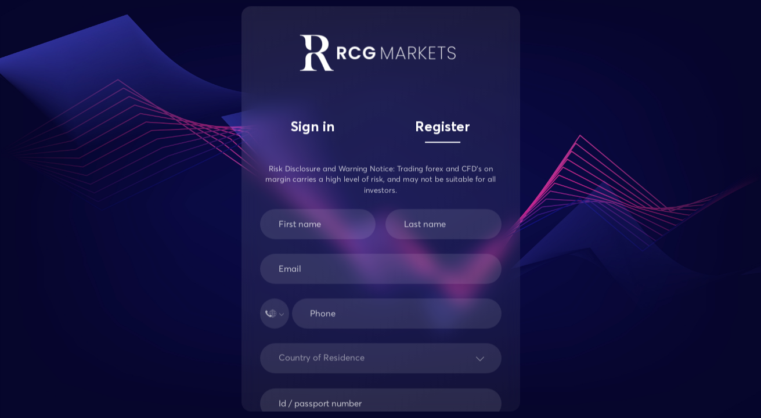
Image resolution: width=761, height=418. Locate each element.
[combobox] (281, 362)
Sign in (313, 128)
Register (442, 128)
